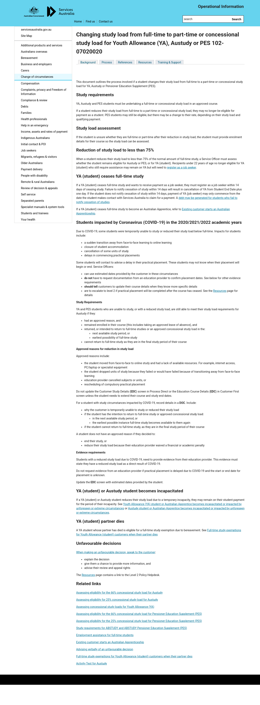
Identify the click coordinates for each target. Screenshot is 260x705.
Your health (28, 219)
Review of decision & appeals (39, 188)
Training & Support (169, 62)
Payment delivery (31, 169)
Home (78, 21)
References (125, 62)
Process (107, 62)
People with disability (34, 175)
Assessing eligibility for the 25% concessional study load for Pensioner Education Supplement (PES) (139, 621)
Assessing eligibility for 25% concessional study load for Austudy (117, 599)
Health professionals (34, 119)
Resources (145, 62)
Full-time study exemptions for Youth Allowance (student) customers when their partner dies (134, 656)
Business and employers (36, 64)
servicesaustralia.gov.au (36, 29)
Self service (28, 194)
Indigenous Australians (35, 138)
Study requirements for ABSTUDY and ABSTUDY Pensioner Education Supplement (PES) (131, 628)
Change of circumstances (37, 76)
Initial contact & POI (33, 144)
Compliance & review (34, 100)
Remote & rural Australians (37, 181)
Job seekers (28, 150)
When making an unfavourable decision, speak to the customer (115, 552)
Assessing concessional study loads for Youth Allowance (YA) (115, 606)
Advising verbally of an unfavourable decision (104, 649)
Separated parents (32, 200)
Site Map (26, 35)
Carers (25, 70)
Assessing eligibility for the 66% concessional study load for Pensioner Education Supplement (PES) (139, 613)
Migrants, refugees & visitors (39, 156)
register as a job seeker (181, 167)
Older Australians (32, 163)
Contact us (106, 21)
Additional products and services (41, 45)
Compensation (30, 83)
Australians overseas (34, 51)
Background (87, 62)
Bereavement (29, 58)
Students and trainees (35, 213)
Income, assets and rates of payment (44, 131)
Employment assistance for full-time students (104, 635)
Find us (90, 21)
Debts (24, 106)
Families (26, 112)
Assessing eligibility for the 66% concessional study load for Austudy (119, 592)
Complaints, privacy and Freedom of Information (43, 92)
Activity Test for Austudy (91, 663)
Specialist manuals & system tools (42, 207)
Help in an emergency (34, 125)
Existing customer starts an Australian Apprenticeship (110, 642)
